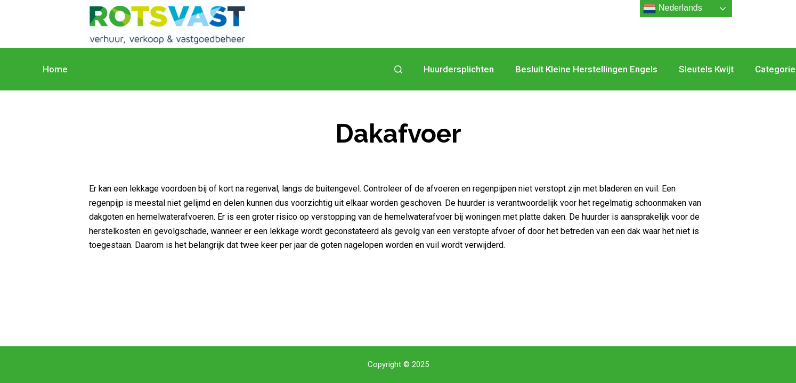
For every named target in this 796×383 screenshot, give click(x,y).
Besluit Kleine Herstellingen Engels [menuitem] (586, 69)
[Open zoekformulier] (398, 69)
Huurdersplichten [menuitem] (459, 69)
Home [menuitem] (55, 69)
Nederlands (672, 8)
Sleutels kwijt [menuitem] (706, 69)
